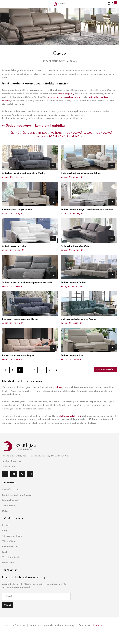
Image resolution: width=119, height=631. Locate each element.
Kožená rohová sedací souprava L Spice (81, 173)
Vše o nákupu (9, 541)
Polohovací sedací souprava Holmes (20, 319)
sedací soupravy (66, 94)
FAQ (4, 552)
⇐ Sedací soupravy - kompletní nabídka (33, 125)
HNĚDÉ (42, 133)
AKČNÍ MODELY (11, 490)
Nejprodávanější (10, 500)
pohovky (59, 387)
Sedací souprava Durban (73, 283)
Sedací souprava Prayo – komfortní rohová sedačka (87, 210)
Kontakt (6, 525)
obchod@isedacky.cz (13, 461)
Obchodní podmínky (12, 536)
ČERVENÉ (28, 133)
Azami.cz (97, 625)
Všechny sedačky (105, 370)
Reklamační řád (10, 546)
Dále (57, 370)
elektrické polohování (70, 416)
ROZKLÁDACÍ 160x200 (78, 133)
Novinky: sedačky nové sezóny (17, 495)
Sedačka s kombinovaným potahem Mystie (23, 173)
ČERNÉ (14, 133)
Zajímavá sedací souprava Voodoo (78, 319)
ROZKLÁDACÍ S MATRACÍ (64, 136)
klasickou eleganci (73, 97)
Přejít (53, 165)
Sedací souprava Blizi (72, 356)
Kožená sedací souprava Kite (17, 210)
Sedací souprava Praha (14, 246)
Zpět (5, 370)
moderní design (55, 97)
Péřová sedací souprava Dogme (18, 356)
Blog (4, 530)
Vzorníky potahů (10, 557)
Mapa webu (8, 562)
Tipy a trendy (9, 506)
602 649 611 (8, 466)
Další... (5, 511)
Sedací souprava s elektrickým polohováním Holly (27, 283)
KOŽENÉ (56, 133)
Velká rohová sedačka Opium (76, 246)
